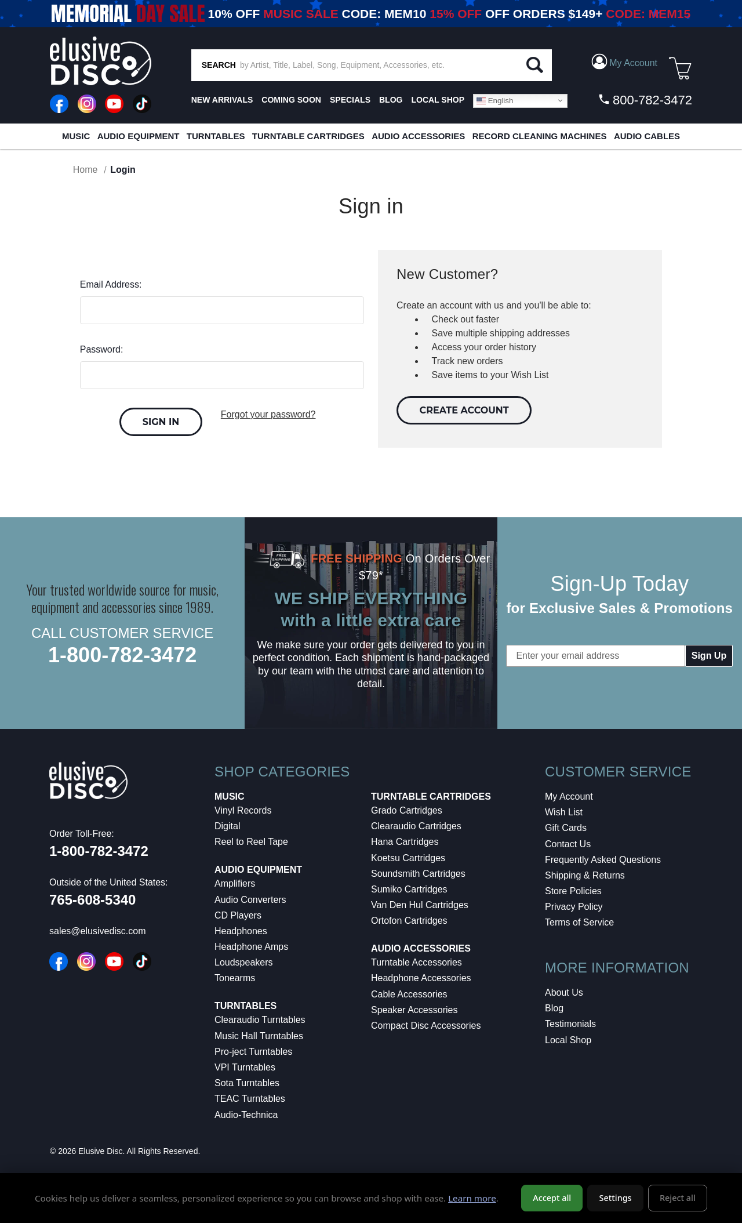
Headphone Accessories (421, 978)
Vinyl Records (242, 810)
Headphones (240, 931)
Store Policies (573, 891)
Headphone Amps (251, 947)
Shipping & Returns (585, 875)
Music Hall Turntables (258, 1036)
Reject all (678, 1197)
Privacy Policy (574, 907)
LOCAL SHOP (437, 99)
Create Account (464, 410)
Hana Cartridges (405, 842)
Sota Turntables (246, 1083)
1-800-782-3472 (122, 655)
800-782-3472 (645, 99)
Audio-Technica (246, 1115)
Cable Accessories (409, 994)
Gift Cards (566, 828)
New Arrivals (222, 99)
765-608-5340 (92, 900)
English (495, 100)
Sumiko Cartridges (409, 889)
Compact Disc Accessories (426, 1025)
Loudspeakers (243, 962)
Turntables (216, 136)
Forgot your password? (268, 414)
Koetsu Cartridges (408, 858)
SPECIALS (350, 99)
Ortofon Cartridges (409, 921)
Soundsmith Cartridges (418, 874)
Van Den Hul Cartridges (419, 905)
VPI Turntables (244, 1067)
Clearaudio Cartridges (416, 826)
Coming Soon (291, 99)
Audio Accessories (418, 136)
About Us (564, 992)
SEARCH (219, 65)
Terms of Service (579, 922)
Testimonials (570, 1024)
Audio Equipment (138, 136)
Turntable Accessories (416, 962)
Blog (554, 1008)
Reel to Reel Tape (251, 842)
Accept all (552, 1197)
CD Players (237, 915)
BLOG (390, 99)
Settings (615, 1197)
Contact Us (568, 844)
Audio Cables (647, 136)
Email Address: (111, 284)
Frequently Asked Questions (603, 860)
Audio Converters (250, 900)
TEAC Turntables (249, 1099)
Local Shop (568, 1040)
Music (76, 136)
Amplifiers (234, 883)
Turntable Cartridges (308, 136)
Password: (101, 349)
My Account (569, 796)
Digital (227, 826)
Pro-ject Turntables (253, 1052)
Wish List (564, 812)
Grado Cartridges (406, 810)
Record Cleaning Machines (539, 136)
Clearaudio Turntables (259, 1020)
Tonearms (234, 978)
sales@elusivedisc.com (97, 931)
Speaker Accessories (414, 1010)
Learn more (472, 1198)
